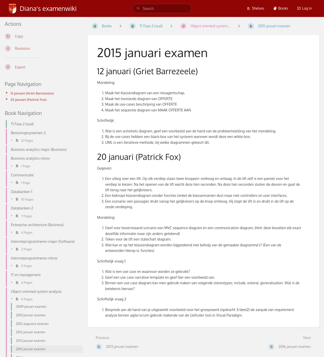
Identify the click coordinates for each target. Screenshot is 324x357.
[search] (162, 8)
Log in (304, 8)
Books (280, 8)
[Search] (138, 8)
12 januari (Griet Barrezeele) (32, 93)
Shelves (255, 8)
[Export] (42, 67)
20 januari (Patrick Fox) (28, 99)
